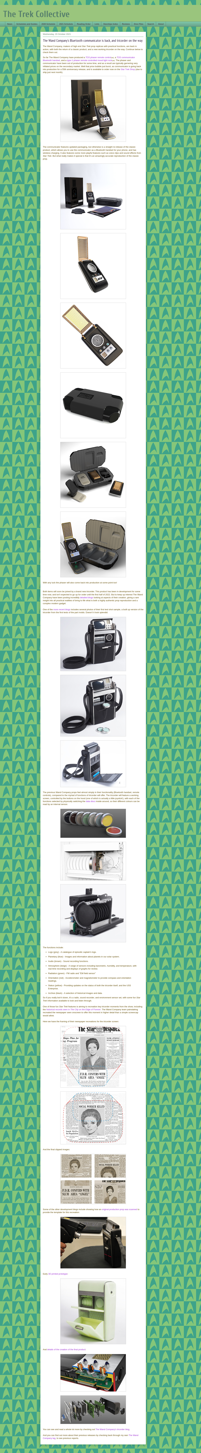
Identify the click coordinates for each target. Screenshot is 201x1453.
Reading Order (84, 24)
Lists (97, 24)
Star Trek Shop (128, 69)
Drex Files (138, 24)
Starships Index (110, 24)
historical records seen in (73, 1009)
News (9, 24)
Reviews (126, 24)
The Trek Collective (36, 14)
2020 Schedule (48, 24)
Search (150, 24)
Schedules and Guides (26, 24)
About (161, 24)
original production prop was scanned (119, 1209)
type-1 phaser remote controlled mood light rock (89, 60)
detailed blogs (86, 597)
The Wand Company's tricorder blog (112, 1429)
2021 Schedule (66, 24)
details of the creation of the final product (66, 1349)
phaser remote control (98, 57)
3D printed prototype (57, 1274)
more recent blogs (61, 609)
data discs (91, 801)
